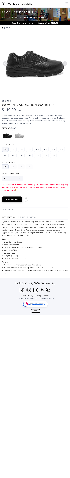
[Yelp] (48, 290)
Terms (23, 296)
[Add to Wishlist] (26, 199)
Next (64, 64)
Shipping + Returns (42, 296)
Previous (5, 64)
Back (6, 28)
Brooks (13, 18)
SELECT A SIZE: (8, 145)
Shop (4, 18)
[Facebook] (21, 290)
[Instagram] (35, 290)
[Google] (28, 290)
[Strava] (42, 290)
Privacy (30, 296)
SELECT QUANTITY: (10, 173)
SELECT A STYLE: (9, 162)
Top (35, 311)
